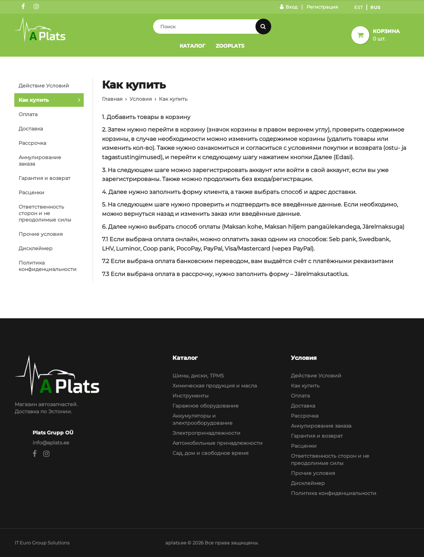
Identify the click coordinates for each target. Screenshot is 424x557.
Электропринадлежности (206, 433)
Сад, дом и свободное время (210, 453)
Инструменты (190, 395)
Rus (375, 7)
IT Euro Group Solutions (42, 543)
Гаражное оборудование (205, 406)
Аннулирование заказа (40, 160)
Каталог (192, 46)
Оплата (28, 114)
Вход (288, 7)
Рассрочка (32, 143)
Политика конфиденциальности (48, 266)
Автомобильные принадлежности (217, 443)
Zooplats (230, 46)
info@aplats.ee (51, 442)
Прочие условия (41, 234)
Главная (112, 99)
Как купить (34, 100)
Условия (141, 99)
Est (358, 7)
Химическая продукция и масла (214, 385)
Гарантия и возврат (44, 178)
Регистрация (322, 7)
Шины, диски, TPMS (198, 375)
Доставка (31, 128)
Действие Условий (44, 85)
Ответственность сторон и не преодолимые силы (45, 213)
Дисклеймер (36, 248)
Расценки (31, 192)
